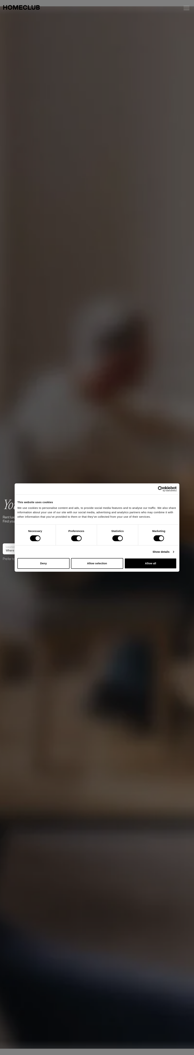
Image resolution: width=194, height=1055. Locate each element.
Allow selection (97, 563)
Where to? (12, 571)
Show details (161, 551)
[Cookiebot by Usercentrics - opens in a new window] (161, 489)
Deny (43, 563)
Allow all (150, 563)
